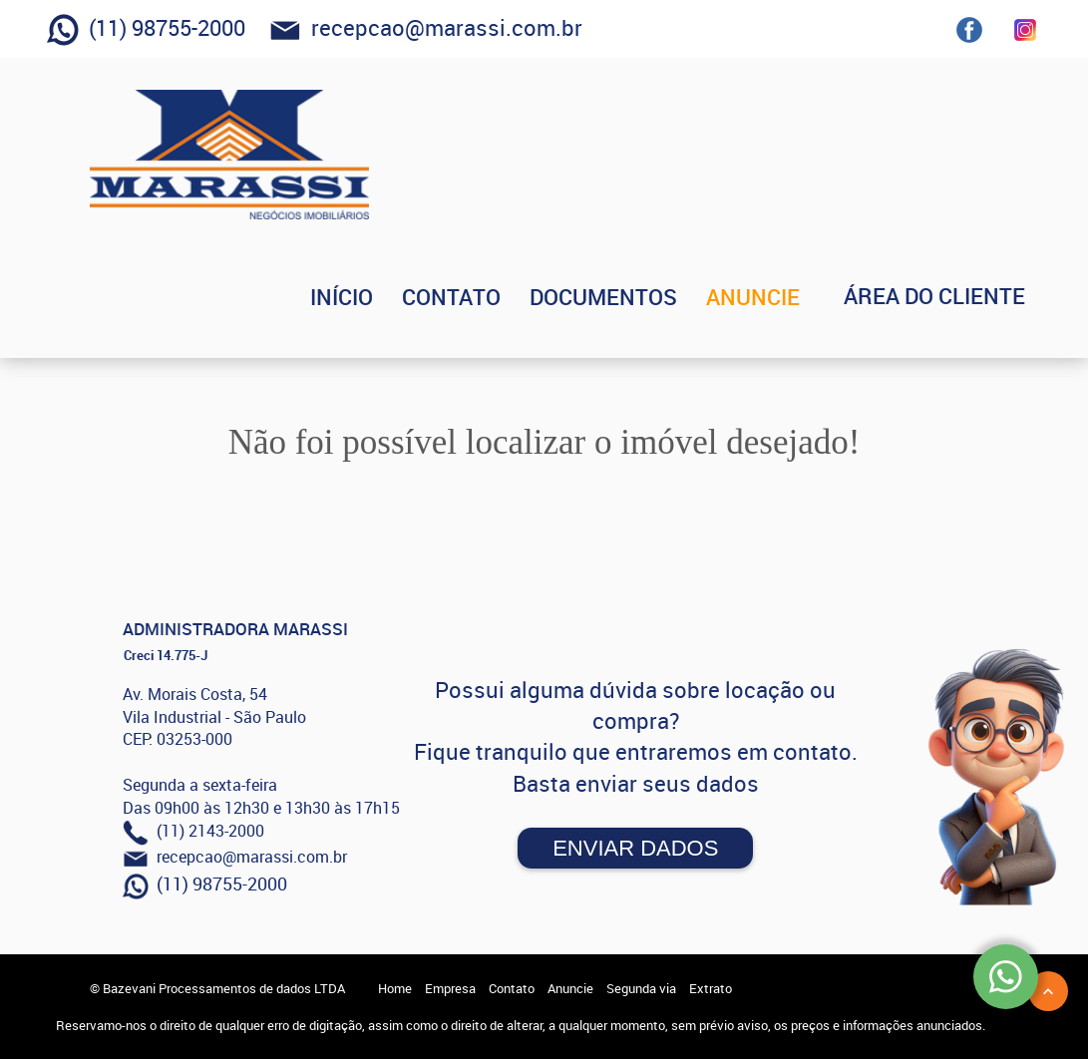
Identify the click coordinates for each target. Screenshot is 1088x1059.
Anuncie (570, 988)
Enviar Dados (635, 848)
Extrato (710, 988)
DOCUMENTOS (633, 296)
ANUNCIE (783, 296)
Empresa (450, 988)
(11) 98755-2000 (146, 29)
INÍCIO (371, 296)
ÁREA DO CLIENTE (949, 296)
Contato (512, 988)
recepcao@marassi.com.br (425, 29)
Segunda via (641, 988)
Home (395, 988)
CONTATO (481, 296)
